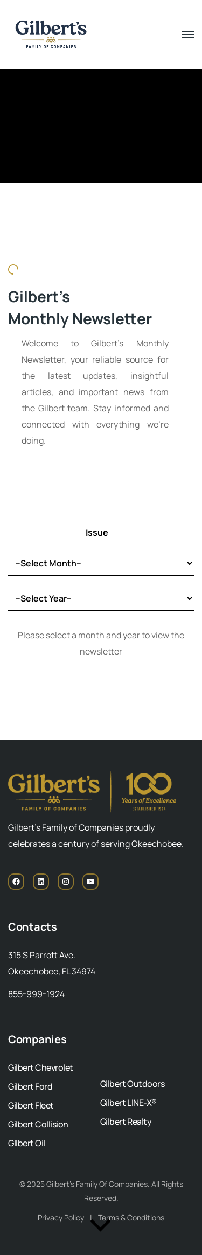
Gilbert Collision (38, 1124)
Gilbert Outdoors (132, 1084)
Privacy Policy (61, 1217)
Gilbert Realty (125, 1121)
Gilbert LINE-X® (128, 1103)
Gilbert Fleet (31, 1105)
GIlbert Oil (26, 1143)
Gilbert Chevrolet (40, 1067)
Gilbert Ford (30, 1086)
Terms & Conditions (131, 1217)
